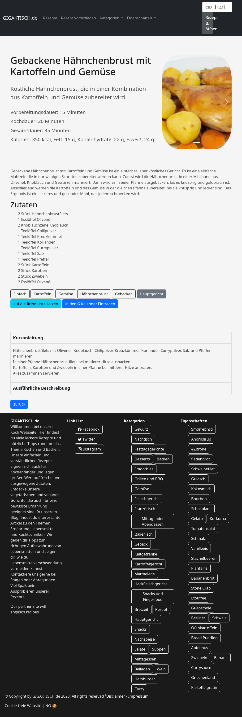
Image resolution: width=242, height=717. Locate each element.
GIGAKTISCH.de (20, 18)
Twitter (86, 439)
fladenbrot (200, 459)
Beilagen (142, 669)
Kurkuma (218, 518)
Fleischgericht (146, 498)
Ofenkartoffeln (204, 627)
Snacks (140, 629)
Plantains (199, 568)
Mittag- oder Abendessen (153, 521)
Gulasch (198, 478)
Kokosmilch (201, 488)
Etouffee (198, 598)
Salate (139, 649)
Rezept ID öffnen (209, 23)
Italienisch (143, 534)
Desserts (142, 459)
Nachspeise (144, 639)
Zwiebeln (199, 657)
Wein (161, 669)
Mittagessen (145, 659)
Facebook (88, 429)
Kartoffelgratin (204, 687)
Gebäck (141, 544)
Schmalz (198, 538)
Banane (221, 657)
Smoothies (143, 469)
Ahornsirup (201, 439)
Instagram (89, 449)
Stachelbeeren (203, 558)
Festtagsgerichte (149, 449)
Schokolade (201, 508)
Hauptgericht (151, 294)
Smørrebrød (202, 429)
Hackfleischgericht (150, 583)
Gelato (197, 518)
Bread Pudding (204, 637)
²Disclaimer (115, 696)
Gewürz (141, 429)
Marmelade (144, 574)
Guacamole (201, 608)
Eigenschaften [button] (140, 18)
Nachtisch (143, 439)
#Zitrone (198, 449)
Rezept (161, 609)
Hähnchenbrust (94, 294)
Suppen (159, 649)
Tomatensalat (203, 528)
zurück (19, 404)
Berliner (198, 618)
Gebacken (124, 294)
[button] (167, 102)
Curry (139, 688)
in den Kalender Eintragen (90, 303)
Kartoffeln (42, 294)
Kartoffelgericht (148, 564)
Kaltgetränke (145, 554)
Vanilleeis (199, 548)
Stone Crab (201, 588)
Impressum (138, 696)
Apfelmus (199, 647)
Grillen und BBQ (148, 478)
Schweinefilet (203, 469)
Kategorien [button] (110, 18)
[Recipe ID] (217, 7)
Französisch (144, 508)
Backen (163, 459)
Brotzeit (141, 609)
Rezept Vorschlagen (78, 18)
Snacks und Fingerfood (153, 596)
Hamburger (144, 679)
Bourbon (199, 498)
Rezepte (50, 18)
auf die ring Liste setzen (35, 303)
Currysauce (201, 667)
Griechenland (203, 677)
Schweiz (219, 618)
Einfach (19, 294)
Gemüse (65, 294)
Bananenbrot (203, 578)
